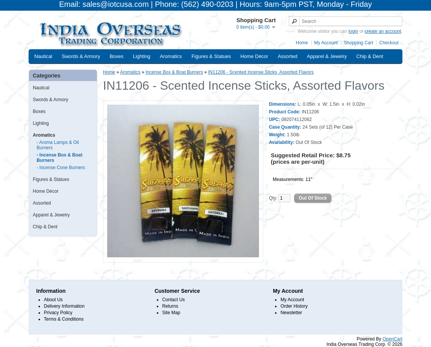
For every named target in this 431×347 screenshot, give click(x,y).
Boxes (116, 56)
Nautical (43, 56)
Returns (170, 306)
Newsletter (291, 312)
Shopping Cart (358, 42)
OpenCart (392, 339)
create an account (383, 31)
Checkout (389, 42)
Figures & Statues (211, 56)
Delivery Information (64, 306)
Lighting (142, 56)
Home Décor (254, 56)
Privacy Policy (58, 312)
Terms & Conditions (64, 319)
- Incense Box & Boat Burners (59, 157)
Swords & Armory (81, 56)
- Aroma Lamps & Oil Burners (58, 145)
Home (302, 42)
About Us (53, 299)
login (353, 31)
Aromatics (171, 56)
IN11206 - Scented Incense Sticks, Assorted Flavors (261, 72)
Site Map (171, 312)
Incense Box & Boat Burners (174, 72)
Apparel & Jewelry (327, 56)
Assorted (287, 56)
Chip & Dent (369, 56)
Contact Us (173, 299)
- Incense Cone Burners (61, 167)
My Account (326, 42)
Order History (293, 306)
